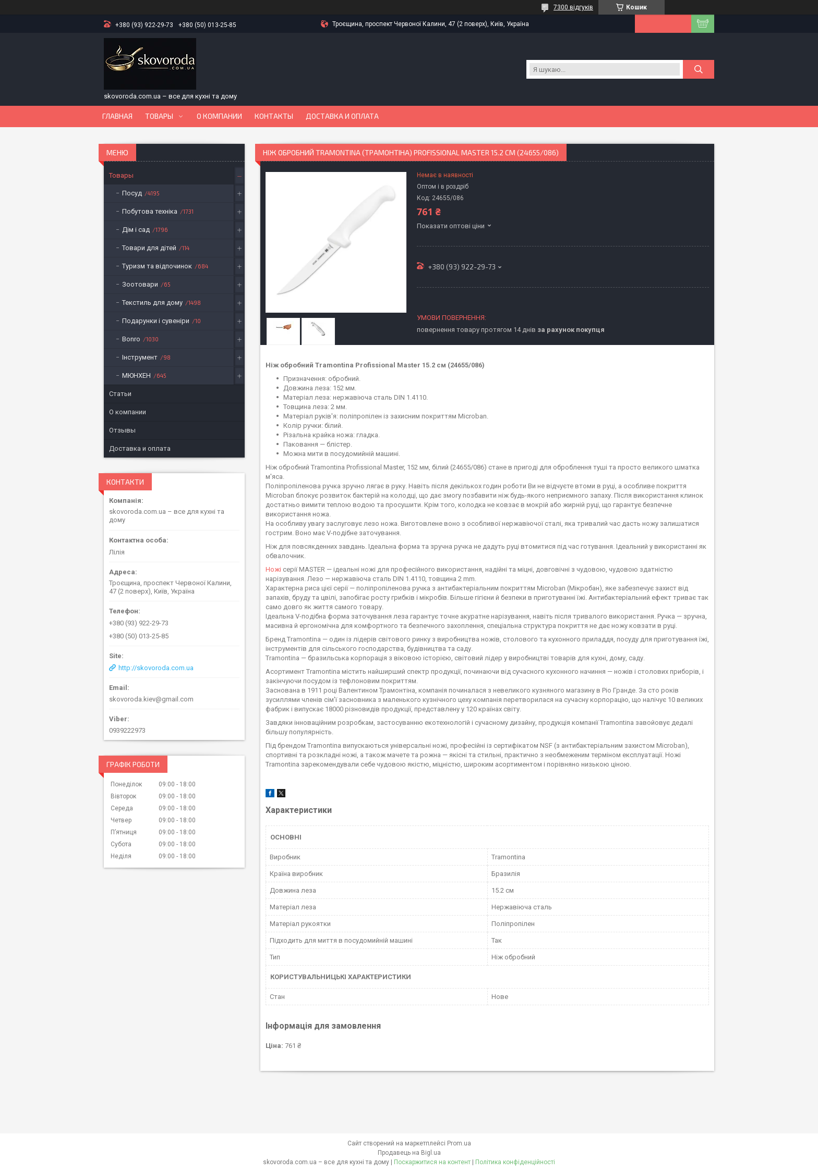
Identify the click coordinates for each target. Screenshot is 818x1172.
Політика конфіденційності (515, 1162)
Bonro (131, 339)
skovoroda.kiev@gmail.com (151, 699)
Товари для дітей (149, 248)
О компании (219, 116)
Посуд (132, 193)
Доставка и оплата (342, 116)
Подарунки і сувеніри (155, 321)
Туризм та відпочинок (157, 266)
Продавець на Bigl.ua (409, 1152)
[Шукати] (698, 69)
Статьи (120, 394)
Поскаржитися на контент (432, 1162)
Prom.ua (459, 1143)
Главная (117, 116)
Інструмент (140, 357)
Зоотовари (140, 284)
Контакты (274, 116)
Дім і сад (136, 229)
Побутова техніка (149, 211)
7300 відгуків (573, 7)
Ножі (273, 569)
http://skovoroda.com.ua (156, 668)
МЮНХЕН (136, 375)
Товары (159, 116)
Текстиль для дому (152, 302)
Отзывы (122, 430)
